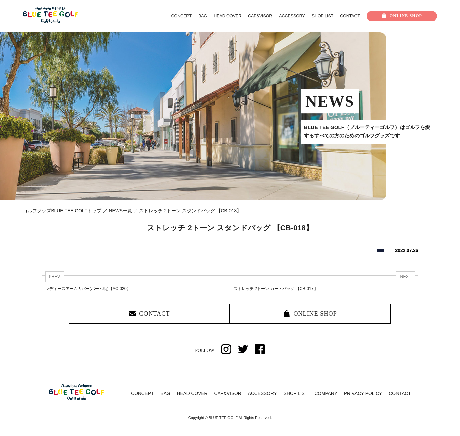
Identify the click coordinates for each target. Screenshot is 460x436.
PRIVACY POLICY (363, 394)
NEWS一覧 (120, 210)
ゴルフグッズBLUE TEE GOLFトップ (62, 210)
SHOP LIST (322, 16)
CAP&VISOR (260, 16)
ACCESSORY (292, 16)
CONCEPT (181, 16)
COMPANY (325, 394)
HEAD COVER (227, 16)
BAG (202, 16)
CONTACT (350, 16)
